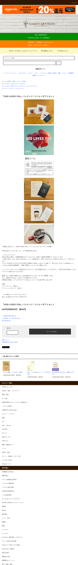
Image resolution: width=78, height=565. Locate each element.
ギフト (36, 73)
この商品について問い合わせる (11, 318)
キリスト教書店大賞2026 (9, 479)
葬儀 (3, 525)
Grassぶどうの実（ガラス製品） (11, 545)
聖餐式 (4, 506)
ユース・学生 (6, 518)
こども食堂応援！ (7, 495)
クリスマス (5, 533)
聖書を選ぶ (5, 475)
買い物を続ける (6, 320)
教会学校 (4, 514)
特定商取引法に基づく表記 (10, 342)
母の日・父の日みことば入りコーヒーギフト (23, 51)
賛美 (59, 73)
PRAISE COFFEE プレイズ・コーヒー (13, 502)
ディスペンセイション (10, 73)
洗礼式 (4, 510)
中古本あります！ (62, 51)
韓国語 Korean (6, 556)
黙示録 (55, 73)
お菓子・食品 (11, 81)
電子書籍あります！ (46, 51)
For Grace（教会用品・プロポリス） (12, 537)
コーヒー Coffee (21, 81)
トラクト (30, 73)
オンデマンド (41, 75)
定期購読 (71, 73)
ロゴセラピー (23, 73)
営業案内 (39, 42)
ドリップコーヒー (32, 86)
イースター (10, 88)
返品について (6, 340)
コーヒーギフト (19, 88)
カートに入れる (50, 331)
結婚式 (4, 522)
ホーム (4, 81)
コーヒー (64, 73)
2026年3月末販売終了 (8, 491)
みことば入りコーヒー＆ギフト (16, 83)
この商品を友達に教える (9, 316)
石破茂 (49, 73)
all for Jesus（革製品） (8, 549)
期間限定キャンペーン (8, 560)
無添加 (34, 75)
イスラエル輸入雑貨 (8, 487)
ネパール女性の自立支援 (9, 541)
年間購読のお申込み (8, 472)
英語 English (5, 552)
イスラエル (43, 73)
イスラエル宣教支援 (8, 483)
